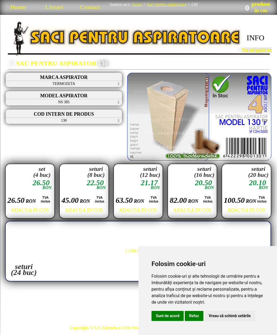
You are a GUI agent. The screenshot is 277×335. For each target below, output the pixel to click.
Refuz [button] (194, 316)
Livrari (54, 7)
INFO (255, 38)
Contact (90, 7)
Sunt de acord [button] (167, 316)
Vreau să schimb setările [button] (230, 316)
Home (18, 7)
